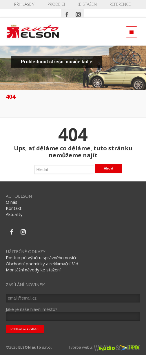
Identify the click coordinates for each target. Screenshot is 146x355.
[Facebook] (67, 13)
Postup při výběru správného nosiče (42, 257)
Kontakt (13, 208)
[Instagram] (78, 13)
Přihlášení (24, 4)
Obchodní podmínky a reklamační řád (42, 263)
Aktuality (14, 214)
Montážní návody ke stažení (33, 270)
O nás (11, 202)
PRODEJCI (56, 4)
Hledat (108, 168)
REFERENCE (120, 4)
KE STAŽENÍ (87, 4)
